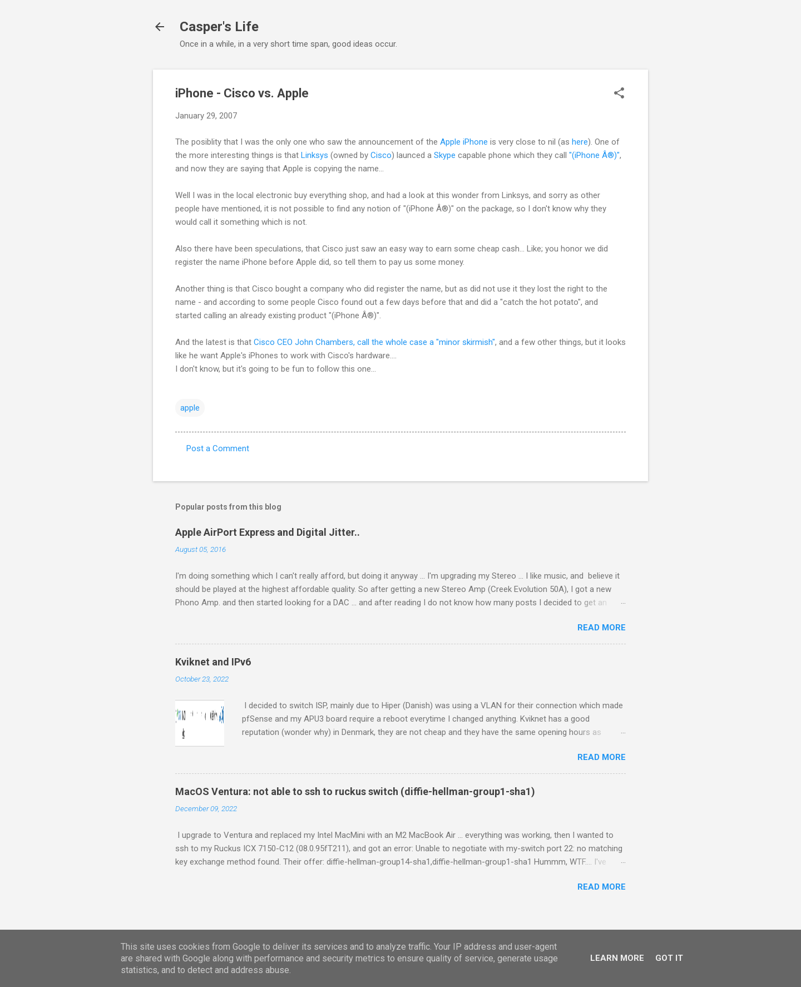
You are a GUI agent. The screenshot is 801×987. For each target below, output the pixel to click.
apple (190, 408)
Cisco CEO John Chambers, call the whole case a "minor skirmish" (374, 342)
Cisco (381, 155)
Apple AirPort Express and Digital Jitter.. (267, 532)
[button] (619, 94)
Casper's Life (219, 26)
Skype (445, 155)
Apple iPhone (464, 142)
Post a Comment (217, 448)
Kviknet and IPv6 (213, 662)
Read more (601, 628)
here (580, 142)
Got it (669, 958)
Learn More (617, 958)
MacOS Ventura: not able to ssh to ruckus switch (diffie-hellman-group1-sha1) (355, 791)
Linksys (314, 155)
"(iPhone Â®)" (594, 155)
